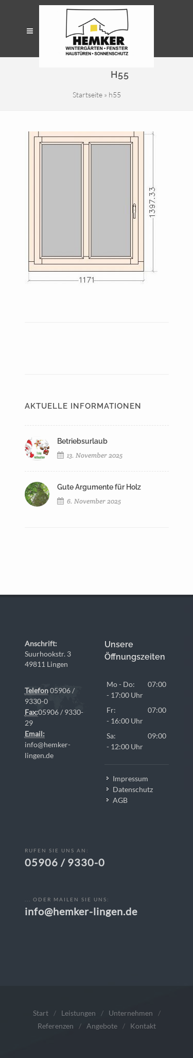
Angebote (101, 1025)
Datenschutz (133, 789)
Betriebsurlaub (82, 441)
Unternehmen (131, 1013)
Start (40, 1013)
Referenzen (56, 1025)
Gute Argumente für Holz (99, 487)
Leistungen (78, 1013)
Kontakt (143, 1025)
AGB (120, 800)
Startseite (87, 94)
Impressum (130, 778)
